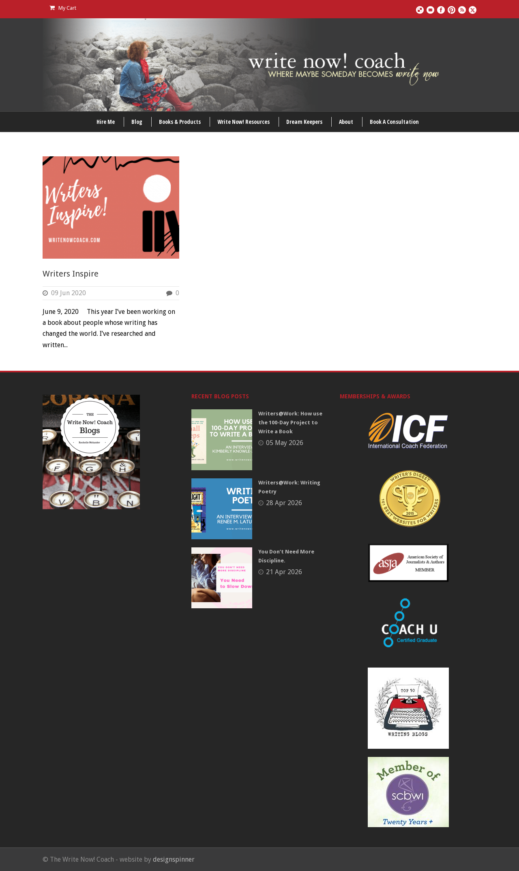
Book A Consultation (394, 121)
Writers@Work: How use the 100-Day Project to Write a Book (290, 422)
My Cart (62, 8)
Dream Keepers (304, 121)
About (346, 121)
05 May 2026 (284, 443)
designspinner (174, 859)
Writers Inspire (71, 274)
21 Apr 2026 (284, 572)
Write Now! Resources (243, 121)
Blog (136, 121)
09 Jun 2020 (68, 293)
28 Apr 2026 (284, 503)
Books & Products (180, 121)
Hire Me (106, 121)
